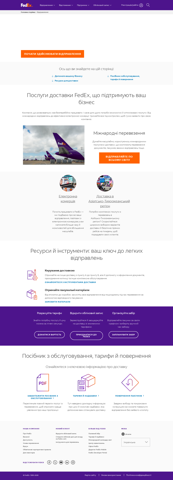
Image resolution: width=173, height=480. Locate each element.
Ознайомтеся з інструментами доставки (70, 282)
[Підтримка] (83, 5)
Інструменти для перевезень (67, 442)
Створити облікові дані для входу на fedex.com (69, 438)
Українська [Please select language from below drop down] (136, 442)
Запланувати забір (123, 334)
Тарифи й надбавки (85, 396)
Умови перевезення (31, 443)
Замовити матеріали (57, 302)
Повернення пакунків (128, 396)
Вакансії (26, 437)
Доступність (27, 440)
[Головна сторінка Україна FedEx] (29, 5)
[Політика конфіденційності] (138, 475)
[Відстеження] (66, 5)
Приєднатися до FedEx (86, 335)
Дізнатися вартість (49, 334)
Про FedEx (27, 434)
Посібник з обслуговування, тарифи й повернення (123, 78)
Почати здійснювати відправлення (52, 54)
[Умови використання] (111, 475)
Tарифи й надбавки (96, 437)
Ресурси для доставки (64, 80)
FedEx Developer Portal (98, 453)
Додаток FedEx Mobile (97, 450)
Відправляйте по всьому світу (119, 158)
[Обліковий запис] (102, 5)
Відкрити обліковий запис (66, 434)
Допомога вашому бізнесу (66, 76)
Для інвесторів (29, 453)
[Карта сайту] (90, 475)
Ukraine (126, 434)
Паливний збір (94, 434)
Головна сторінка (28, 12)
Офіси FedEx (94, 446)
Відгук (25, 446)
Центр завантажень (96, 443)
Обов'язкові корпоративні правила (37, 450)
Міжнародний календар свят (100, 440)
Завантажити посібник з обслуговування (43, 397)
